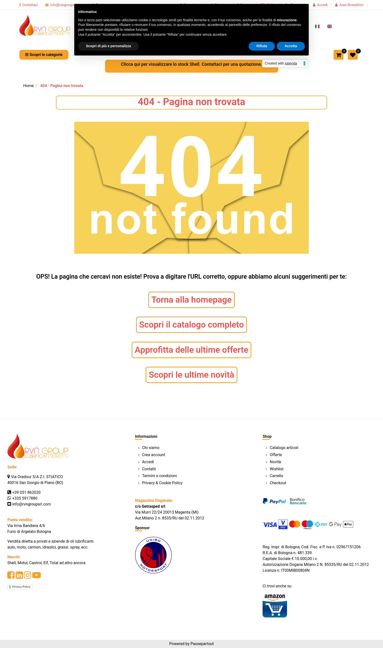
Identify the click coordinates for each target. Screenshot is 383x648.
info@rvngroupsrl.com (64, 5)
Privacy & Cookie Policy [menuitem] (162, 483)
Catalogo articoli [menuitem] (284, 447)
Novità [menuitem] (275, 462)
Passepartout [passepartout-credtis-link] (202, 643)
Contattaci (28, 5)
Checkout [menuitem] (278, 483)
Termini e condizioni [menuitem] (159, 475)
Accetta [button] (291, 46)
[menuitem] (317, 26)
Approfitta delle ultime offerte (191, 350)
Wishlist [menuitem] (276, 469)
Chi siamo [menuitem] (151, 447)
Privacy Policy (21, 586)
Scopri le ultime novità (191, 375)
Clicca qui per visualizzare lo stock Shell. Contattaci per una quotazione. (191, 64)
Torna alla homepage (191, 300)
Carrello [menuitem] (276, 475)
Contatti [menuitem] (149, 469)
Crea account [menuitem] (153, 454)
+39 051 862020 (26, 492)
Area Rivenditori (351, 5)
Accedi (322, 5)
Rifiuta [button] (261, 46)
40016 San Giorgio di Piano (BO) (35, 482)
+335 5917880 (24, 498)
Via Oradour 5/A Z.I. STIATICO (37, 476)
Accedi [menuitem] (148, 462)
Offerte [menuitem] (276, 454)
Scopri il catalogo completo (191, 325)
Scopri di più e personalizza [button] (108, 46)
